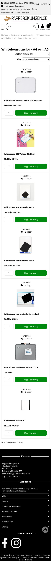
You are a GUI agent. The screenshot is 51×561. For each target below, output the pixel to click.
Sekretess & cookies (25, 511)
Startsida (4, 35)
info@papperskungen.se (12, 6)
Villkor (25, 496)
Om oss (25, 501)
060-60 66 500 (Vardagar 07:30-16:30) (17, 3)
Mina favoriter (25, 522)
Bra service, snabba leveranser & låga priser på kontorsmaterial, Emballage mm (25, 489)
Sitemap (25, 527)
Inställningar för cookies (25, 506)
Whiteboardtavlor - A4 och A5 (25, 38)
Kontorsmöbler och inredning (22, 35)
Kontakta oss (25, 517)
